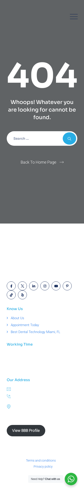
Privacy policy (43, 466)
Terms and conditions (41, 460)
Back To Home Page (38, 162)
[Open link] (11, 285)
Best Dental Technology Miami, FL (35, 332)
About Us (17, 318)
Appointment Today (25, 325)
